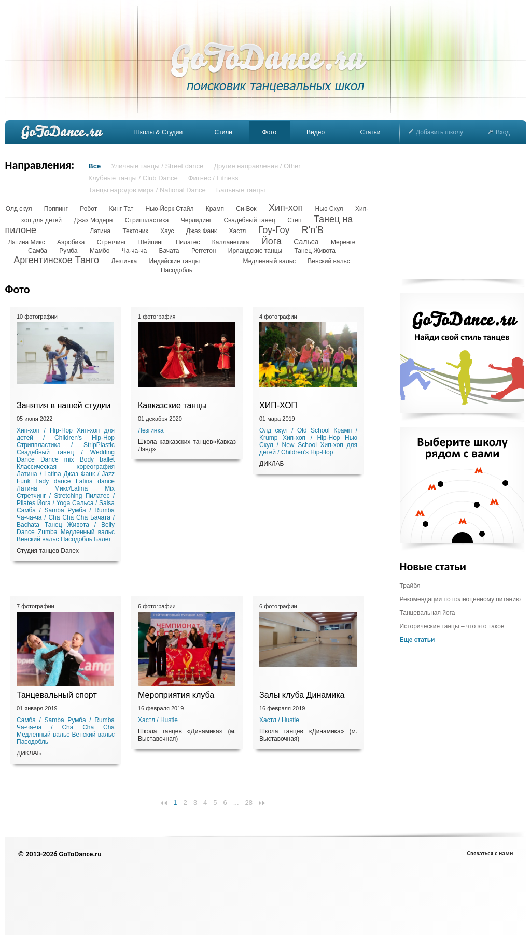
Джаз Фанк (201, 231)
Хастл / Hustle (158, 720)
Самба (37, 250)
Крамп (215, 208)
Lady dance (53, 481)
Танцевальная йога (427, 612)
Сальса (306, 242)
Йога (271, 241)
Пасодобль (176, 270)
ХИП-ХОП (278, 405)
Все (94, 166)
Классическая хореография (66, 466)
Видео (315, 132)
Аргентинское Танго (56, 260)
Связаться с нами (490, 853)
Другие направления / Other (257, 166)
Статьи (370, 132)
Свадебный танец (249, 220)
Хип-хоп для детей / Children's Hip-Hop (66, 434)
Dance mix (57, 459)
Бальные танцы (241, 190)
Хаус (167, 231)
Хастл (237, 231)
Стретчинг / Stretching (49, 495)
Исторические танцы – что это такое (452, 626)
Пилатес (188, 242)
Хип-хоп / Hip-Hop (45, 430)
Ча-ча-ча (134, 250)
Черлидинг (196, 220)
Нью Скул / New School (308, 441)
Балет (102, 539)
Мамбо (99, 250)
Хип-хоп (286, 208)
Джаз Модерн (93, 220)
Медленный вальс (269, 261)
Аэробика (71, 242)
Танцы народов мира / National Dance (146, 190)
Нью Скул (329, 208)
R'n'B (313, 230)
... (236, 803)
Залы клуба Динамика (301, 695)
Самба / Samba (40, 510)
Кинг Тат (121, 208)
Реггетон (203, 250)
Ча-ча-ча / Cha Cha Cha (52, 517)
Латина (100, 231)
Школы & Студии (158, 132)
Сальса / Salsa (93, 503)
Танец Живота (314, 250)
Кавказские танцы (172, 405)
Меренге (343, 242)
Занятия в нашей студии (63, 405)
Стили (223, 132)
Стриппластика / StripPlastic (66, 445)
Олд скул (19, 208)
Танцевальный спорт (57, 695)
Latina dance (95, 481)
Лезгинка (124, 261)
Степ (294, 220)
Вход (499, 132)
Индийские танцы (174, 261)
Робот (88, 208)
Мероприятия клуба (176, 695)
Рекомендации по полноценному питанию (460, 599)
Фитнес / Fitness (213, 178)
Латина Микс (26, 242)
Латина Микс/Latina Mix (66, 488)
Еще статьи (417, 639)
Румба (68, 250)
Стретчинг (112, 242)
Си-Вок (246, 208)
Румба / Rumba (91, 510)
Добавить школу (436, 132)
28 (249, 803)
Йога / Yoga (54, 503)
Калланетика (230, 242)
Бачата (169, 250)
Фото (269, 132)
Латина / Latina (39, 474)
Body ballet (97, 459)
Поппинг (56, 208)
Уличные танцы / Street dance (157, 166)
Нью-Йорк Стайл (170, 208)
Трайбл (410, 585)
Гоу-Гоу (274, 230)
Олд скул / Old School (294, 430)
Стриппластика (147, 220)
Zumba (47, 532)
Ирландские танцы (255, 250)
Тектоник (135, 231)
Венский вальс (329, 261)
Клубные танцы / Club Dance (132, 178)
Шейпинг (151, 242)
